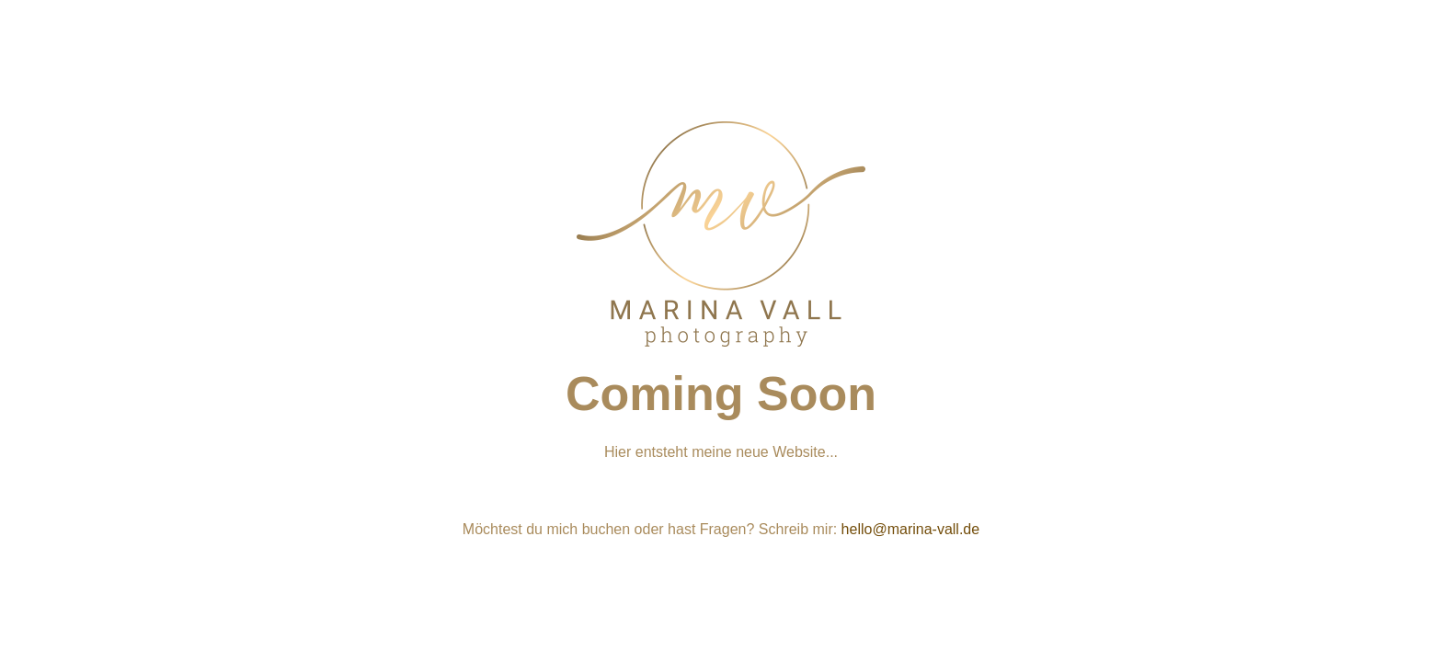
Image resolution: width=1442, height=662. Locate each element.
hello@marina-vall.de (910, 529)
